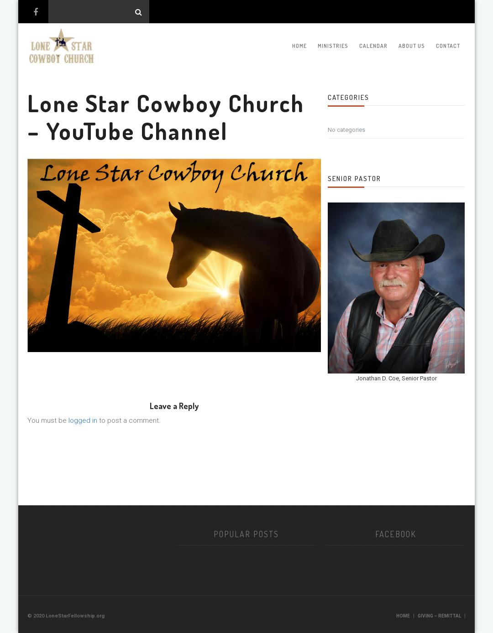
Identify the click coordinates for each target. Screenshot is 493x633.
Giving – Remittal (439, 615)
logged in (82, 420)
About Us (412, 45)
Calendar (373, 45)
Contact (448, 45)
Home (299, 45)
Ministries (333, 45)
